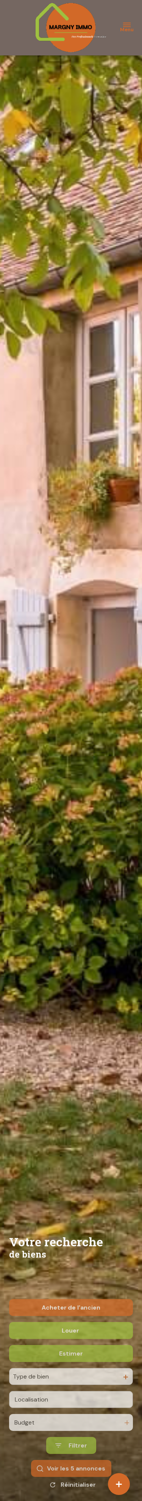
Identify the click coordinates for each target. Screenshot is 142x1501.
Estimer (71, 1376)
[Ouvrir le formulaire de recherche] (71, 1468)
